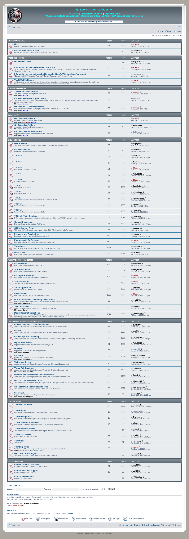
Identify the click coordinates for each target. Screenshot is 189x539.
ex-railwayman (138, 198)
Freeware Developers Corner (20, 260)
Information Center (16, 58)
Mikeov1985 (137, 381)
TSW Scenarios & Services (26, 423)
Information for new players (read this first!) (34, 67)
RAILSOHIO (137, 174)
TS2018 (17, 192)
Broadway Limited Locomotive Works (31, 324)
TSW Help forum (22, 447)
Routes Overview (22, 149)
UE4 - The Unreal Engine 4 (26, 453)
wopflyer (136, 144)
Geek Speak (19, 252)
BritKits (17, 330)
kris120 (136, 300)
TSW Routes (20, 410)
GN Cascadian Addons (24, 125)
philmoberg (137, 192)
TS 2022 (18, 167)
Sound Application (22, 287)
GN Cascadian (13, 115)
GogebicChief (138, 313)
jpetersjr (136, 429)
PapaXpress (137, 50)
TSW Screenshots (22, 435)
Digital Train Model (23, 343)
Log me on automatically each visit (95, 489)
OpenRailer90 (138, 186)
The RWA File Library (24, 80)
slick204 (136, 423)
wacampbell (34, 503)
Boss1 (135, 375)
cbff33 (135, 471)
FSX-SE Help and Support (26, 471)
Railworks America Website (94, 9)
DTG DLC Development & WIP (28, 381)
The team (137, 525)
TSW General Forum (23, 404)
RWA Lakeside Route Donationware (62, 16)
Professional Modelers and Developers (25, 321)
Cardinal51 (137, 150)
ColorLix (70, 513)
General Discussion (23, 222)
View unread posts (125, 525)
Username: (11, 489)
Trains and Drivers (22, 362)
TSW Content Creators (24, 429)
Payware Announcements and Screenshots (34, 375)
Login (179, 31)
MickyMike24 (138, 264)
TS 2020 (18, 180)
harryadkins (137, 270)
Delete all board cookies (151, 525)
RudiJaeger (137, 125)
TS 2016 (18, 204)
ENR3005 (136, 288)
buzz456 (136, 44)
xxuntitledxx (137, 454)
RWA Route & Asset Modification (29, 107)
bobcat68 (136, 393)
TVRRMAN (137, 325)
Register (170, 31)
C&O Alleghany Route (24, 228)
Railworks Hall (14, 140)
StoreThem (19, 393)
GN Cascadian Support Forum (28, 132)
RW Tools (18, 355)
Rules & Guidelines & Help (26, 50)
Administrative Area (16, 41)
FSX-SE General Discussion (27, 464)
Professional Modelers (91, 14)
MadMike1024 (28, 372)
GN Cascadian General (24, 118)
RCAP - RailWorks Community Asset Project (34, 299)
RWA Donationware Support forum (30, 98)
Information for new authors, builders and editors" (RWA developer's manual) (50, 74)
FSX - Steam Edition (15, 461)
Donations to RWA (22, 61)
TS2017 (17, 198)
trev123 (136, 210)
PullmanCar (137, 246)
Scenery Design (21, 281)
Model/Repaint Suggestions (27, 313)
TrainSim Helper (21, 306)
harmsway (137, 441)
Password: (48, 489)
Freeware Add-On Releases (26, 240)
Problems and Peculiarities (26, 234)
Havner (25, 310)
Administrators (18, 505)
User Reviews (20, 143)
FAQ (162, 31)
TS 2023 (18, 161)
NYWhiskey (137, 477)
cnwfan (136, 156)
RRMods (18, 349)
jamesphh (137, 411)
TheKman (136, 162)
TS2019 (17, 186)
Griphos (136, 204)
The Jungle (19, 246)
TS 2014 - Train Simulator (26, 216)
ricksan (25, 95)
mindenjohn (137, 405)
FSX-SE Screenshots (24, 477)
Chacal (135, 80)
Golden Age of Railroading (26, 337)
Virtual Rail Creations (24, 368)
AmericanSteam (139, 356)
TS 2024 (18, 155)
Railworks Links (112, 14)
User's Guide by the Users (33, 451)
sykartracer (137, 362)
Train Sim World (14, 401)
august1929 (137, 62)
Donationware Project (17, 88)
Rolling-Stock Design (24, 275)
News (16, 44)
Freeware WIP (20, 293)
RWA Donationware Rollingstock (127, 16)
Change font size (178, 26)
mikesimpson (28, 359)
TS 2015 (18, 210)
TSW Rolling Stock (23, 417)
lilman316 (136, 306)
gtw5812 (136, 331)
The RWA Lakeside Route (26, 92)
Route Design (20, 263)
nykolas (136, 222)
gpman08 (136, 349)
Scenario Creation (22, 269)
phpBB (87, 533)
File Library (73, 14)
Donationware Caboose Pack (95, 16)
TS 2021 (18, 173)
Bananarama (27, 303)
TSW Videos (20, 441)
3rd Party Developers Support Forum (31, 387)
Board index (15, 27)
